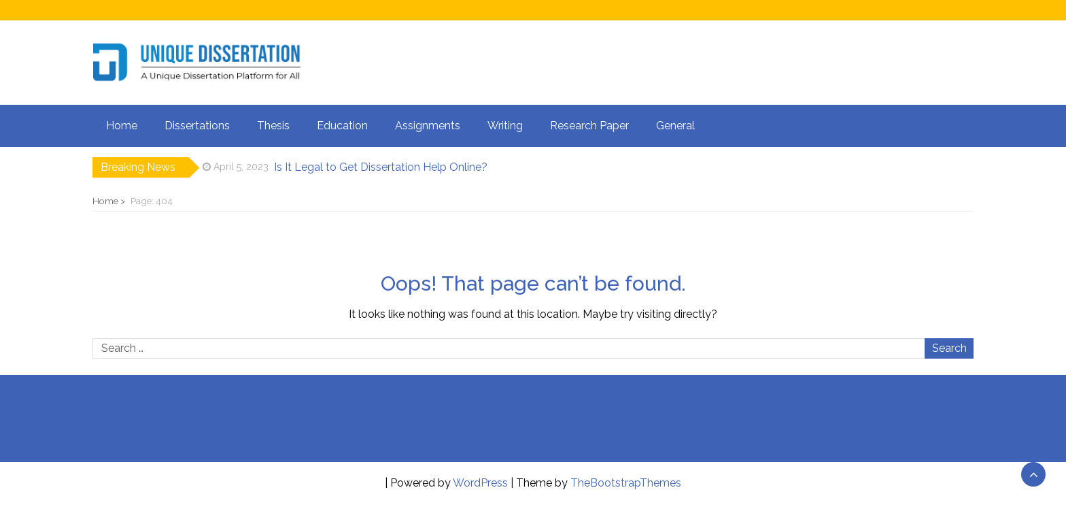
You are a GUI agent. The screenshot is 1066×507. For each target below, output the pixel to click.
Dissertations (197, 125)
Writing (505, 125)
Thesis (273, 125)
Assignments (427, 125)
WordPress (480, 482)
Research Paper (589, 125)
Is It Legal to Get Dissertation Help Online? (380, 167)
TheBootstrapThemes (625, 482)
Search (949, 348)
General (675, 125)
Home (121, 125)
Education (342, 125)
